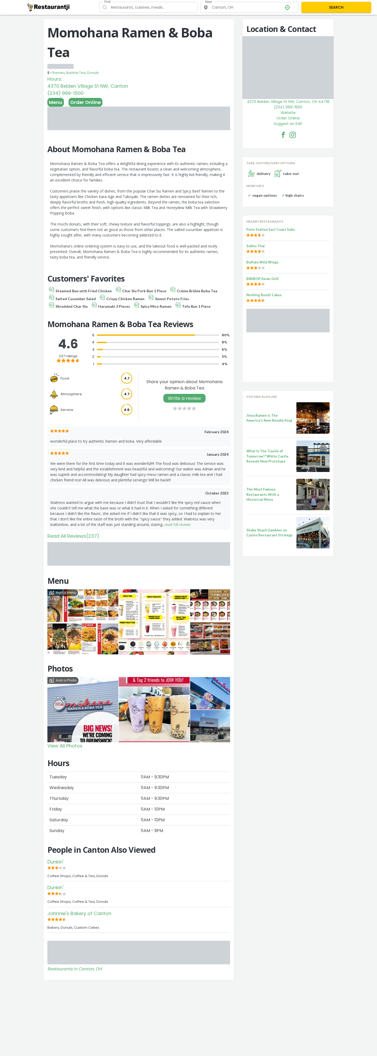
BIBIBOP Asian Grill (262, 279)
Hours (54, 79)
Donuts (93, 72)
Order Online (85, 102)
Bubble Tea (76, 72)
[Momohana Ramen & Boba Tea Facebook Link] (283, 135)
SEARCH (336, 7)
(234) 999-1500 (65, 93)
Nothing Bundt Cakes (264, 295)
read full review (177, 524)
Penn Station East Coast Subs (270, 229)
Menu (55, 102)
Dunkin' (55, 862)
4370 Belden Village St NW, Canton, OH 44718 (288, 101)
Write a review (184, 398)
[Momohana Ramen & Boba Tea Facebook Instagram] (293, 135)
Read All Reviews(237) (73, 536)
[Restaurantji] (48, 7)
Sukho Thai (255, 246)
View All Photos (64, 745)
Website (288, 112)
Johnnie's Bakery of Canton (79, 913)
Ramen (58, 72)
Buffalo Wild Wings (262, 262)
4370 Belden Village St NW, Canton (87, 86)
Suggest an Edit (288, 123)
